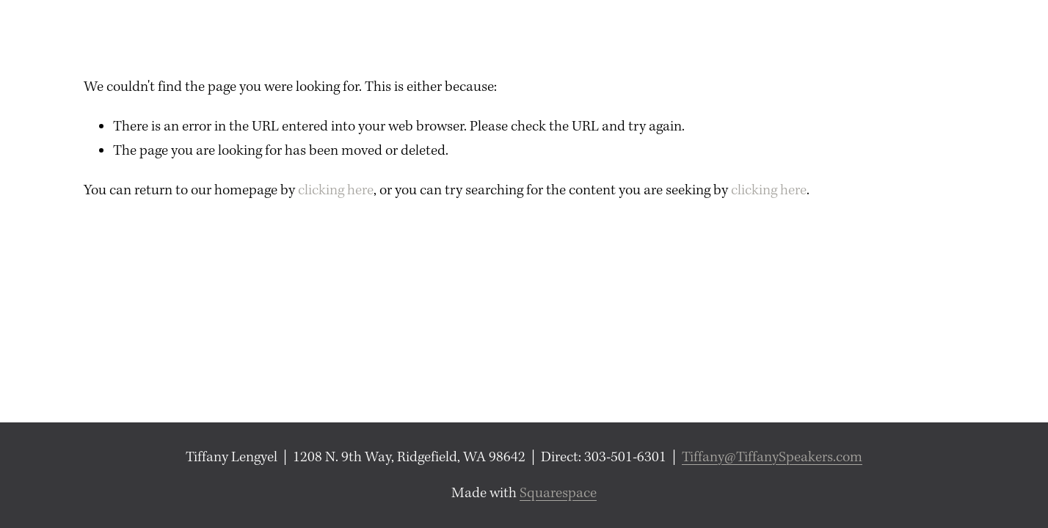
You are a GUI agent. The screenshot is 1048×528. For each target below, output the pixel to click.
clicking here (336, 190)
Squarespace (558, 493)
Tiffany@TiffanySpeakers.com (772, 457)
